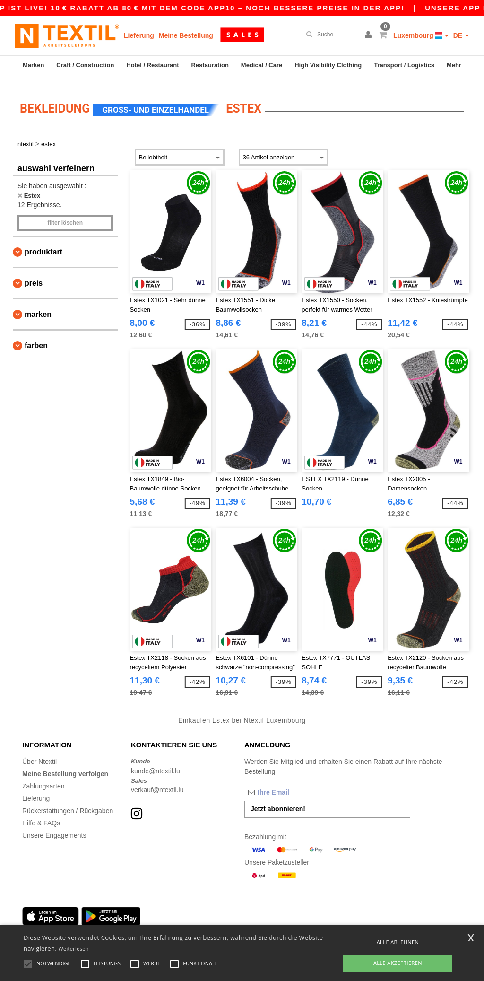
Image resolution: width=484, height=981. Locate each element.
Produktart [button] (43, 244)
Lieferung (139, 35)
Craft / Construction (85, 65)
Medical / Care (261, 65)
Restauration (209, 65)
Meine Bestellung (186, 35)
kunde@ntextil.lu (155, 763)
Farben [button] (36, 337)
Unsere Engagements (54, 827)
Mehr (454, 65)
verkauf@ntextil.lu (157, 782)
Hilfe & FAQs (41, 815)
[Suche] (330, 34)
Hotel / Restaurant (152, 65)
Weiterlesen (74, 948)
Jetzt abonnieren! (278, 801)
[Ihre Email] (294, 784)
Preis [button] (34, 275)
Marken (33, 65)
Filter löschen (65, 214)
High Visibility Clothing (328, 65)
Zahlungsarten (43, 778)
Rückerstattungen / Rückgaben (67, 802)
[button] (369, 35)
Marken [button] (38, 306)
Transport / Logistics (404, 65)
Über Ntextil (39, 753)
